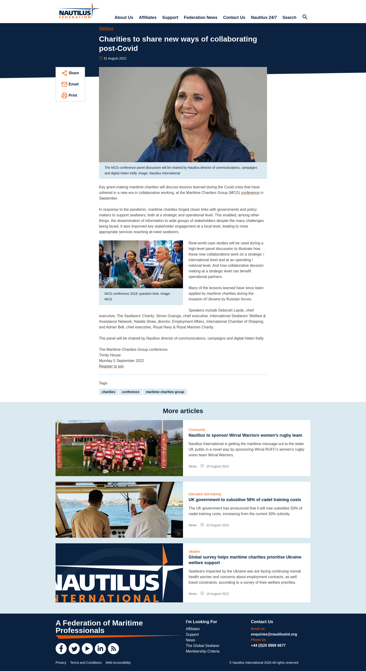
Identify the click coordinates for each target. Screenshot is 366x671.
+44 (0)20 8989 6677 (268, 645)
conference (250, 193)
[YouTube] (87, 648)
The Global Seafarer (202, 646)
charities (108, 392)
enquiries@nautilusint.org (274, 634)
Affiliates (148, 17)
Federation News (201, 17)
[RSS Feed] (113, 648)
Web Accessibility (118, 662)
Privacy (61, 662)
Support (170, 17)
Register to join (111, 366)
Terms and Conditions (86, 662)
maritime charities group (165, 392)
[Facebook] (61, 648)
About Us (124, 17)
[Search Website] (304, 17)
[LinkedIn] (100, 648)
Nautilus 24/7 (264, 17)
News (190, 640)
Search (289, 17)
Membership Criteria (202, 651)
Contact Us (234, 17)
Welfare (106, 28)
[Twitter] (74, 648)
